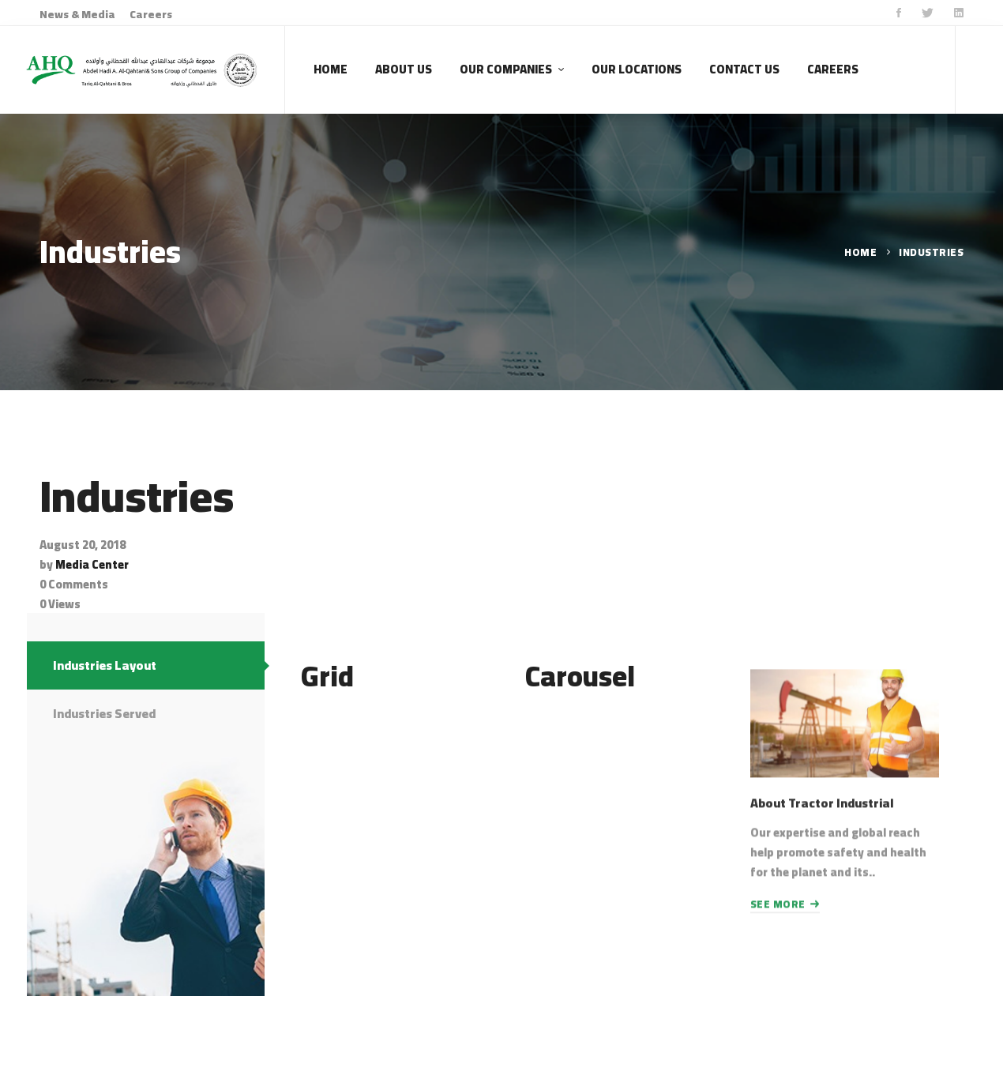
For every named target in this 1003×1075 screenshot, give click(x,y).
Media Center (92, 564)
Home (860, 251)
